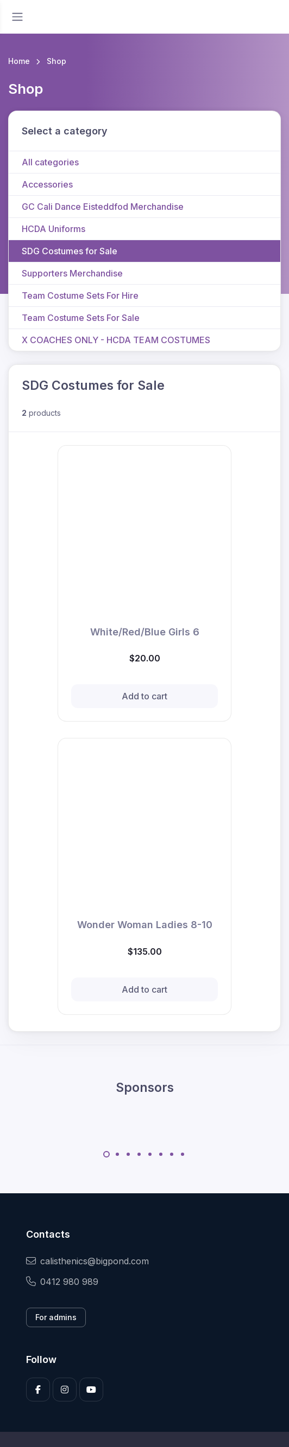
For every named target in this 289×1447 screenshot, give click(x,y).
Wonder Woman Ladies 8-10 (144, 924)
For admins (56, 1317)
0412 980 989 (62, 1281)
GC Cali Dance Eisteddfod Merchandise (103, 206)
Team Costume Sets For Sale (81, 317)
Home (19, 61)
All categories (50, 162)
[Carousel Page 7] (171, 1154)
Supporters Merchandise (72, 273)
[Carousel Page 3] (128, 1154)
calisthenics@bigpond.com (87, 1261)
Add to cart (144, 696)
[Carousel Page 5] (150, 1154)
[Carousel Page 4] (139, 1154)
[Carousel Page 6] (161, 1154)
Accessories (47, 184)
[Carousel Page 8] (182, 1154)
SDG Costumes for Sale (69, 251)
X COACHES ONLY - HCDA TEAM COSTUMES (116, 340)
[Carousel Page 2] (117, 1154)
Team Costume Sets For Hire (80, 295)
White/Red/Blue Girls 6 (144, 632)
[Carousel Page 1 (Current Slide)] (106, 1154)
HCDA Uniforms (53, 228)
